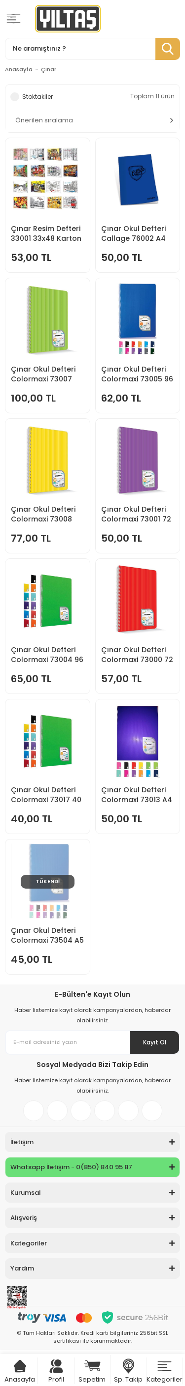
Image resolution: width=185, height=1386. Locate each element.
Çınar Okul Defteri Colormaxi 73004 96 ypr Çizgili (47, 654)
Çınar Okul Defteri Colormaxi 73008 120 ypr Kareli (43, 514)
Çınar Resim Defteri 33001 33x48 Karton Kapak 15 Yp (46, 233)
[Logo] (68, 18)
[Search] (92, 49)
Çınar (48, 69)
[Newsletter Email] (92, 1042)
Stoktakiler (37, 96)
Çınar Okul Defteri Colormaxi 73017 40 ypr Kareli (46, 795)
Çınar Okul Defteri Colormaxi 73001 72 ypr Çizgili (136, 514)
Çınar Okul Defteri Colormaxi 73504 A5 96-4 (47, 935)
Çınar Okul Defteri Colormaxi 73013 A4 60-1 (136, 795)
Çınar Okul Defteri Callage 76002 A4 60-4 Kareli (133, 233)
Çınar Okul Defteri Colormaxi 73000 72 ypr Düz (137, 654)
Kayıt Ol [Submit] (154, 1042)
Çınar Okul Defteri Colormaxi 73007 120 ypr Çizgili (43, 374)
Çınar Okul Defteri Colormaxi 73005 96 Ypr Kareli (137, 374)
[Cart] (20, 1366)
